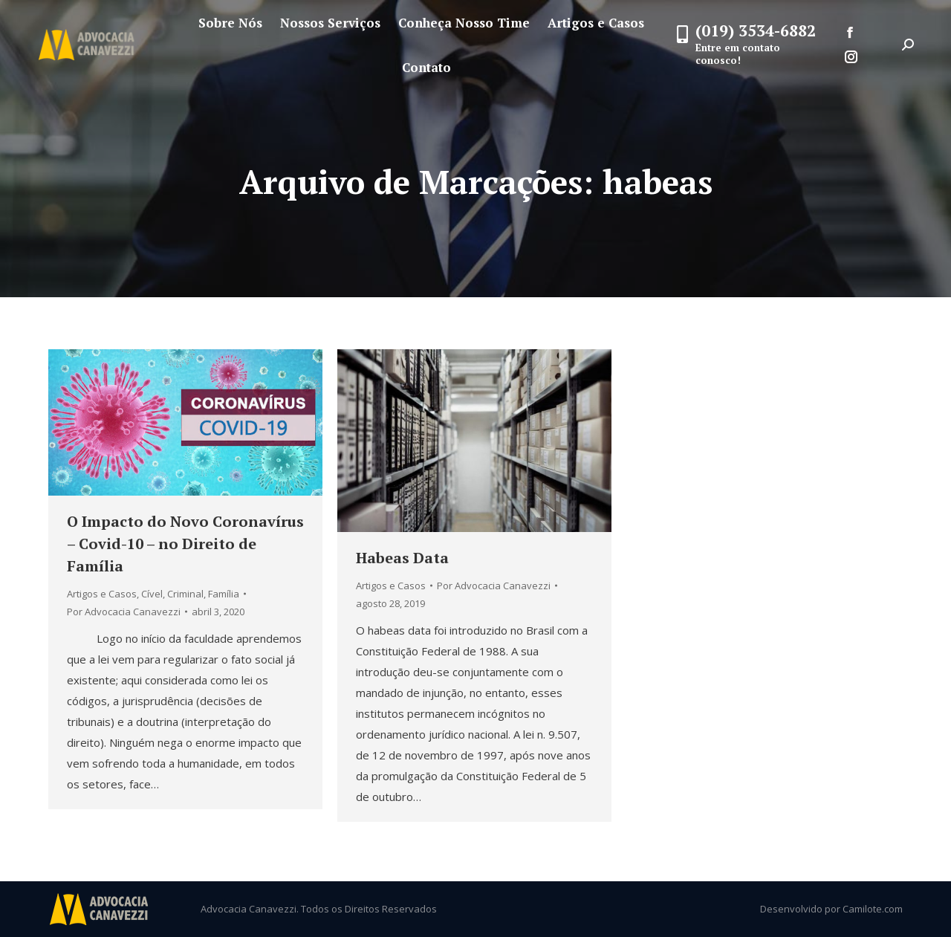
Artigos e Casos (102, 593)
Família (223, 593)
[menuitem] (230, 22)
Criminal (185, 593)
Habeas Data (402, 558)
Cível (152, 593)
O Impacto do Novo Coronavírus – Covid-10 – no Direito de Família (185, 543)
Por (124, 611)
